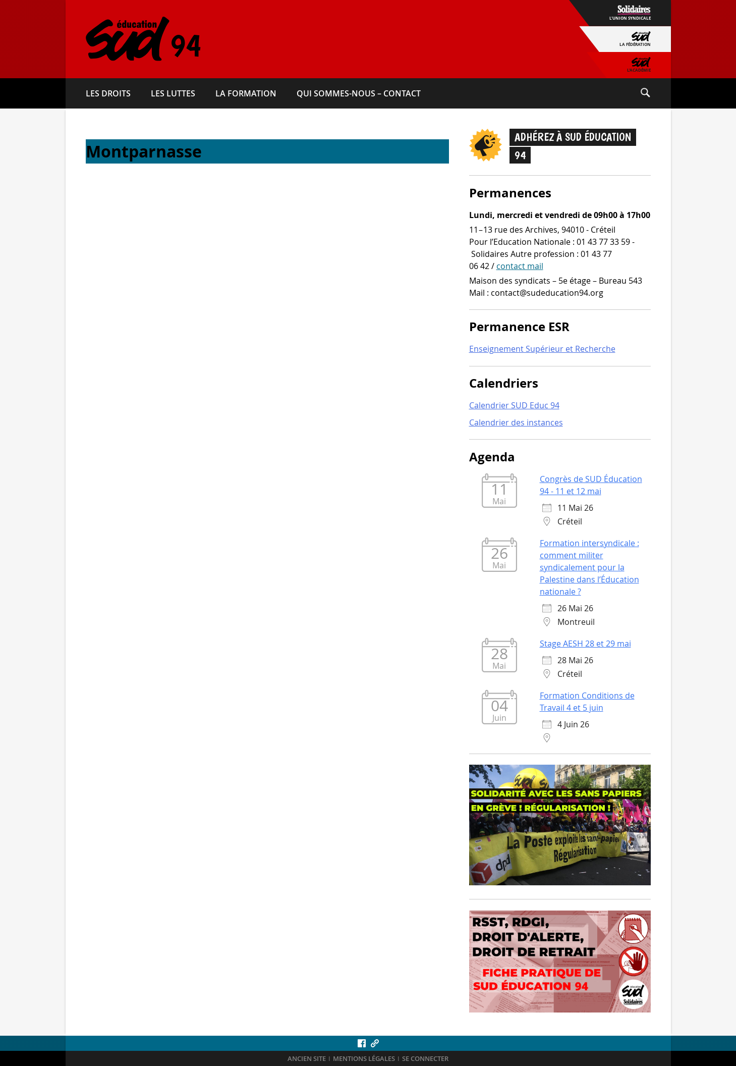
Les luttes (173, 93)
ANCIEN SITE (307, 1058)
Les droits (108, 93)
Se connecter (425, 1058)
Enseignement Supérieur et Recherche (542, 348)
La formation (245, 93)
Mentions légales (364, 1058)
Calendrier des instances (516, 422)
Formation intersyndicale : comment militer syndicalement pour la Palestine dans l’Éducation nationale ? (589, 567)
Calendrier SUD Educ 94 (514, 405)
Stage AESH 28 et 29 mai (585, 643)
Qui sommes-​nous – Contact (359, 93)
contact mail (519, 266)
